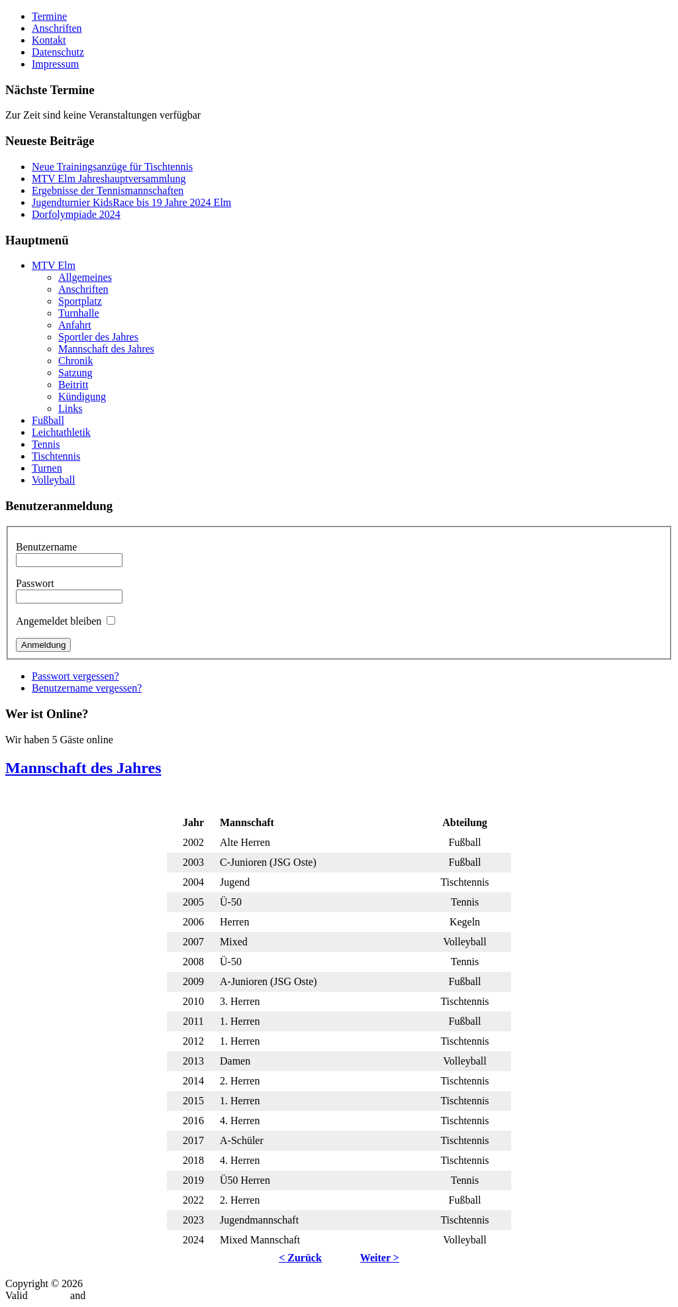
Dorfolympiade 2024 (76, 214)
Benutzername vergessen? (87, 688)
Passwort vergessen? (75, 676)
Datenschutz (58, 52)
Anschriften (57, 28)
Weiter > (379, 1257)
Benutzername (46, 546)
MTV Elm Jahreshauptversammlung (109, 178)
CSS (97, 1295)
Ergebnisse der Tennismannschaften (107, 190)
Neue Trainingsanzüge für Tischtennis (112, 166)
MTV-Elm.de (113, 1283)
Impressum (55, 64)
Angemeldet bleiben (58, 621)
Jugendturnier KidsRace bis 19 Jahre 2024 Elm (131, 202)
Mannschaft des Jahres (83, 767)
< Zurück (300, 1257)
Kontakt (49, 40)
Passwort (35, 583)
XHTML (49, 1295)
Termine (49, 16)
